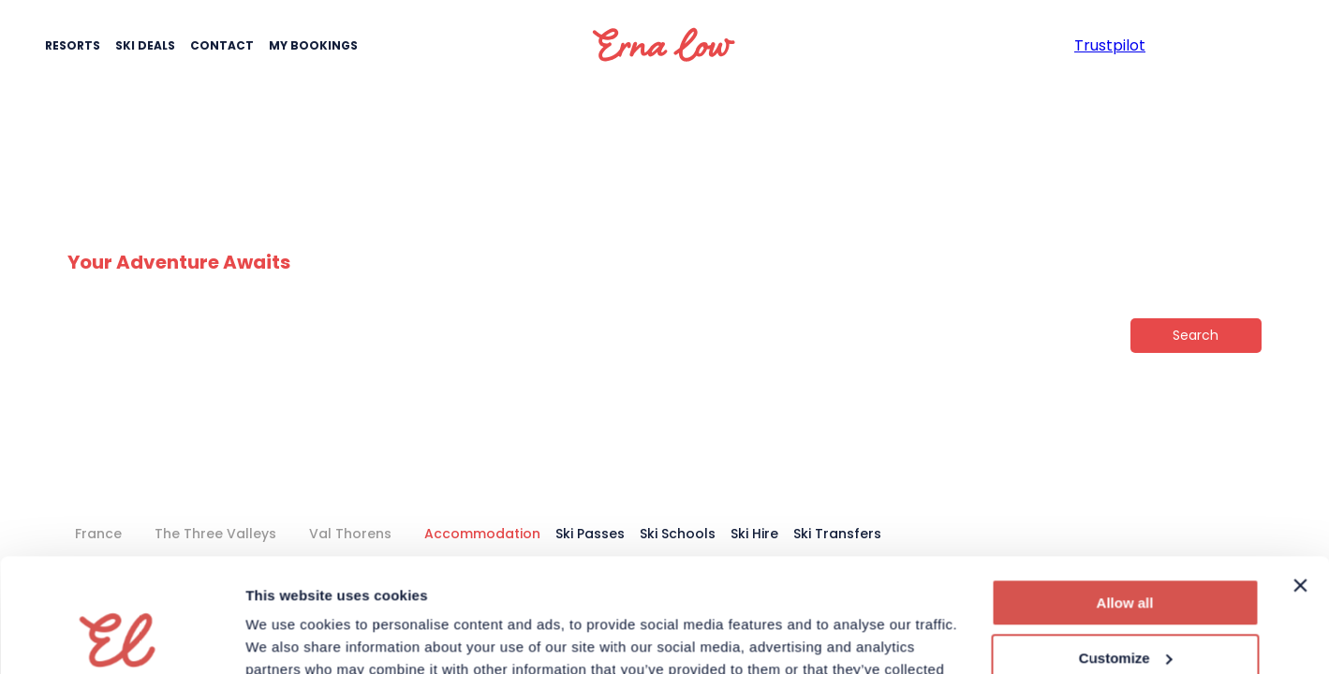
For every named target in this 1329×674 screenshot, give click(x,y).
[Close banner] (1300, 479)
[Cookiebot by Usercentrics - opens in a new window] (121, 637)
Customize (1126, 551)
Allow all (1125, 497)
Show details (288, 637)
